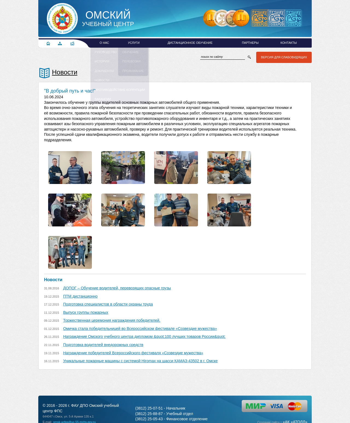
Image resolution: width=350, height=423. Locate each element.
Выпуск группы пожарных (85, 312)
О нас (104, 42)
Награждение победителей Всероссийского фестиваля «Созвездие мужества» (133, 353)
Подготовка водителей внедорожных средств (103, 345)
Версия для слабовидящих (283, 57)
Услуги (134, 42)
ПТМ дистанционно (80, 296)
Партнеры (250, 42)
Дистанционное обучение (190, 42)
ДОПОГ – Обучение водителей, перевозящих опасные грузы (117, 288)
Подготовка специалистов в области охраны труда (108, 304)
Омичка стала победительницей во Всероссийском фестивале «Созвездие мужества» (140, 328)
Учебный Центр (108, 19)
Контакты (289, 42)
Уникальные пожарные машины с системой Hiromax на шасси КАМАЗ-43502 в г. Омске (140, 361)
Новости (64, 72)
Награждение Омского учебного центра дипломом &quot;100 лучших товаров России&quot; (144, 336)
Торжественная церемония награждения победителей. (112, 320)
